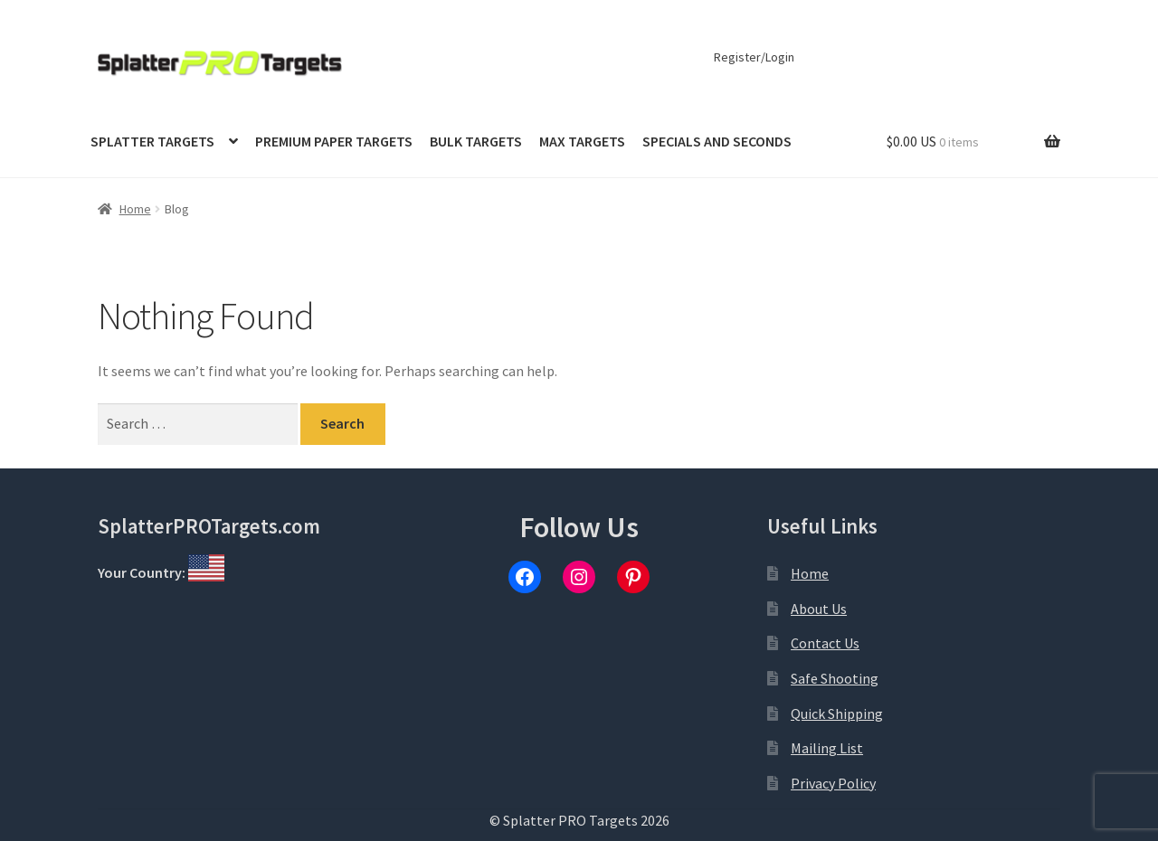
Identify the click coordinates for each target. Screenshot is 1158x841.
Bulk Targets (476, 141)
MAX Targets (582, 141)
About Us (819, 609)
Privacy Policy (833, 783)
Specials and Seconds (717, 141)
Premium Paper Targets (334, 141)
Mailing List (827, 748)
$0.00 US (933, 141)
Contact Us (825, 643)
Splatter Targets (152, 141)
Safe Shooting (834, 678)
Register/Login (754, 57)
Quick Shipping (837, 713)
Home (135, 209)
